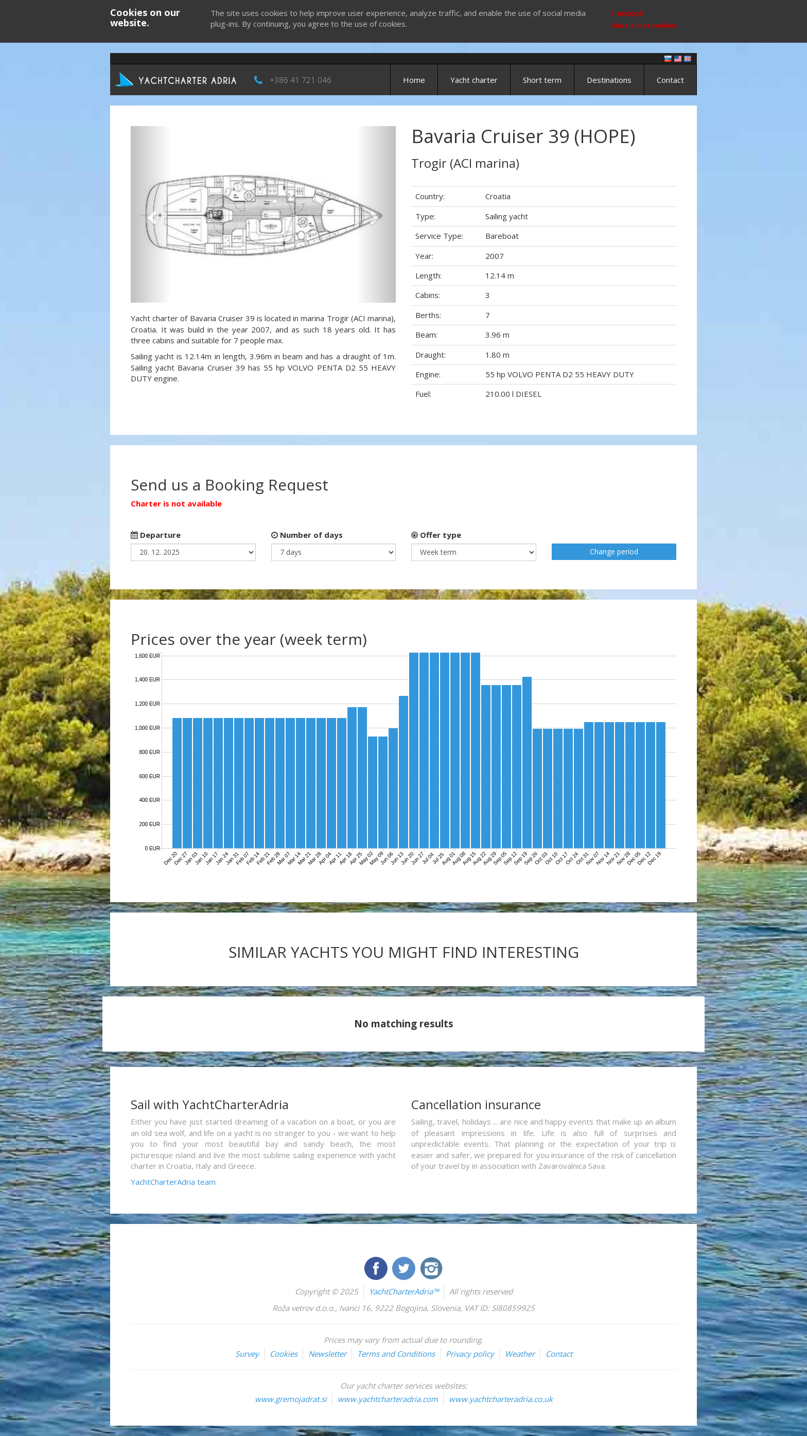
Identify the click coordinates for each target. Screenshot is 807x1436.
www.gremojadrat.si (291, 1399)
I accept (627, 13)
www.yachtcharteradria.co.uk (501, 1399)
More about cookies (644, 25)
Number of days (307, 535)
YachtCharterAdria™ (403, 1291)
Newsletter (327, 1354)
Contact (670, 80)
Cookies (283, 1354)
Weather (520, 1354)
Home (414, 80)
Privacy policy (470, 1354)
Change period (614, 551)
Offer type (436, 535)
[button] (150, 214)
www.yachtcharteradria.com (388, 1399)
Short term (542, 80)
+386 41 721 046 (300, 80)
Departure (156, 535)
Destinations (609, 80)
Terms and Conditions (396, 1354)
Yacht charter (474, 80)
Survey (247, 1354)
